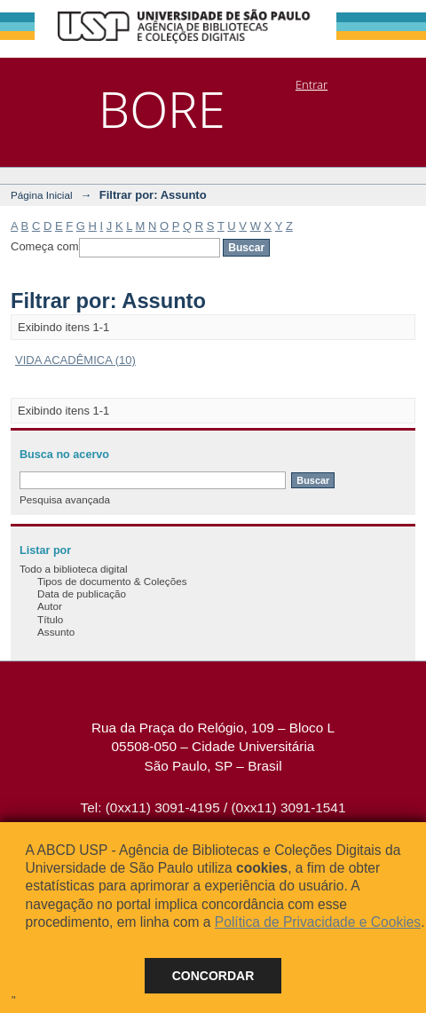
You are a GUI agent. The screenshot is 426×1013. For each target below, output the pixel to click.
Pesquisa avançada (65, 499)
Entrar (311, 84)
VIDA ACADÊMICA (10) (75, 360)
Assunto (56, 631)
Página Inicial (42, 195)
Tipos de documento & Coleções (111, 581)
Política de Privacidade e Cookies (318, 922)
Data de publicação (81, 593)
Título (50, 619)
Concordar (213, 976)
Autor (49, 606)
